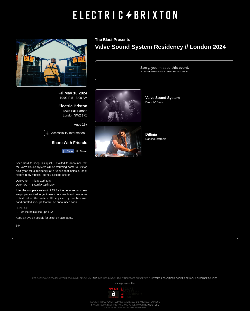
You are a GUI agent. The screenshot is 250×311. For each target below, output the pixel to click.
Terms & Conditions (164, 278)
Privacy (190, 278)
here (94, 278)
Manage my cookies (125, 283)
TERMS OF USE (151, 305)
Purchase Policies (207, 278)
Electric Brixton (72, 106)
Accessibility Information (65, 133)
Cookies (180, 278)
